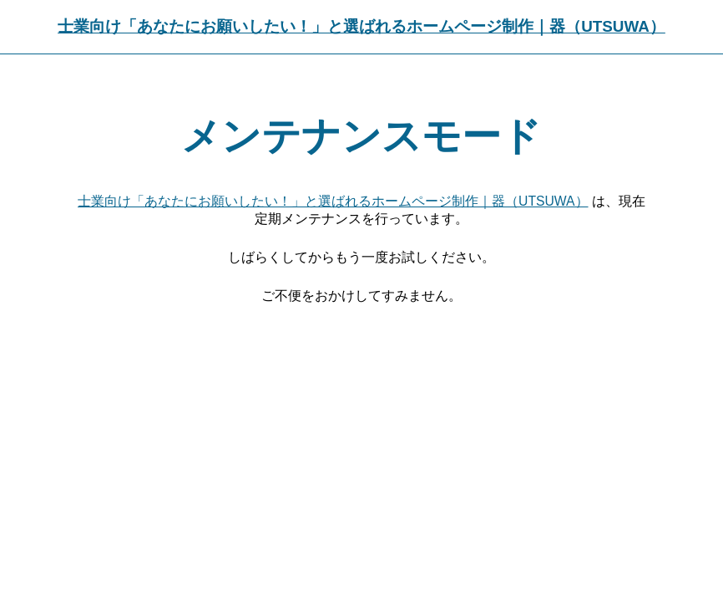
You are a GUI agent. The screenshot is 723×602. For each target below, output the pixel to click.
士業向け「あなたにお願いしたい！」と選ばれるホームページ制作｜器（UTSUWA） (361, 26)
